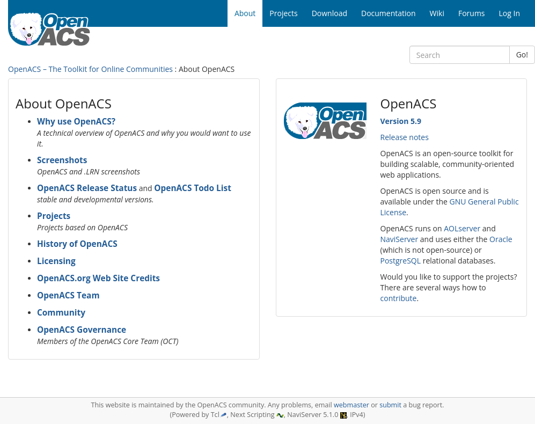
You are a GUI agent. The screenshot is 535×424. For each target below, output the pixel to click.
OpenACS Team (68, 295)
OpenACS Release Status (87, 188)
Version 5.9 (400, 121)
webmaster (351, 405)
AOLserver (462, 228)
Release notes (404, 137)
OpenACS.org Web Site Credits (98, 278)
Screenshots (62, 160)
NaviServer (399, 239)
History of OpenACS (77, 244)
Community (61, 312)
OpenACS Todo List (192, 188)
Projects (53, 216)
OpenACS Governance (81, 329)
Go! (522, 54)
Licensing (56, 261)
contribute (398, 298)
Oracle (500, 239)
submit (390, 405)
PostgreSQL (400, 260)
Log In (509, 13)
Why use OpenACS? (76, 121)
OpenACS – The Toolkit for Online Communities (90, 69)
